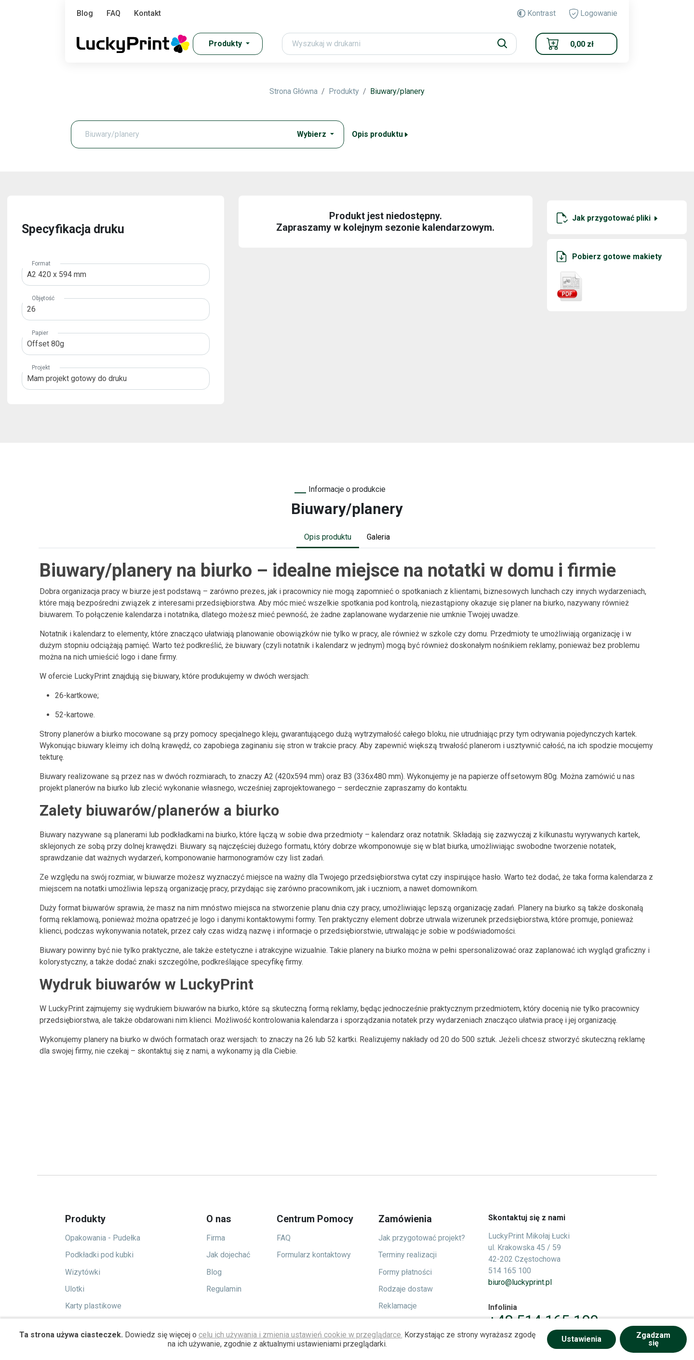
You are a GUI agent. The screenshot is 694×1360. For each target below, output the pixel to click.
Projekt (41, 367)
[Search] (399, 44)
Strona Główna (293, 91)
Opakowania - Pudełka (102, 1237)
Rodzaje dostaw (405, 1289)
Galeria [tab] (378, 536)
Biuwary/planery (397, 91)
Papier (40, 333)
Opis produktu (380, 134)
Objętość (43, 298)
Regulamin (223, 1289)
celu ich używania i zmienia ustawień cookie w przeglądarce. (300, 1334)
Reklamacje (397, 1305)
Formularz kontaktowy (314, 1254)
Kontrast (536, 13)
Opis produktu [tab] (327, 536)
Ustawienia (581, 1339)
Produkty (344, 91)
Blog (85, 13)
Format (41, 263)
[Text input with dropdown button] (183, 134)
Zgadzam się (653, 1339)
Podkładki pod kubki (99, 1254)
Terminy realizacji (407, 1254)
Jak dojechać (228, 1254)
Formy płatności (405, 1272)
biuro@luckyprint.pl (520, 1282)
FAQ (113, 13)
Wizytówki (82, 1272)
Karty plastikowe (93, 1305)
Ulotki (74, 1289)
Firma (215, 1237)
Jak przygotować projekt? (421, 1237)
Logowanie (593, 14)
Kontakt (147, 13)
